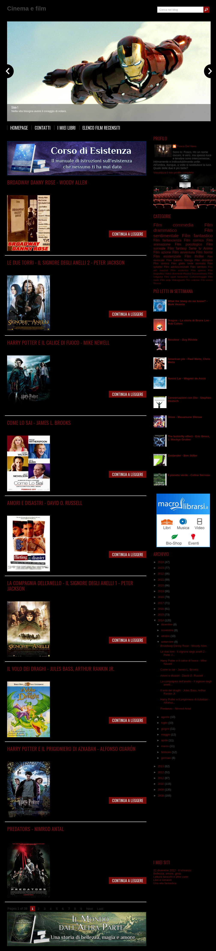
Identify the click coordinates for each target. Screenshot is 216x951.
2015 (161, 614)
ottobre (166, 636)
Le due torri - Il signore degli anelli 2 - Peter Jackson (65, 262)
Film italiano (174, 260)
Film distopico (204, 260)
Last (100, 909)
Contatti (43, 127)
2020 (161, 585)
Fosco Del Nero (186, 146)
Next (89, 909)
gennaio (166, 757)
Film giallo (178, 263)
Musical (157, 283)
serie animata (196, 263)
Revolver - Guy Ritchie (182, 339)
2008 (161, 795)
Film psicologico (188, 244)
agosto (165, 717)
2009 (161, 789)
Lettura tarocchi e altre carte (170, 876)
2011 (161, 778)
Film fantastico (197, 235)
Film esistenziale (167, 256)
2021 (161, 579)
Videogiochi (178, 280)
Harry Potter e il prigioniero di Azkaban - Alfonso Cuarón (71, 748)
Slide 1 (14, 107)
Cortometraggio (198, 276)
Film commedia (50, 188)
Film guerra (198, 270)
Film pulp (165, 280)
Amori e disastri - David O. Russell (44, 502)
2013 (161, 766)
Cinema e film (26, 8)
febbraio (166, 752)
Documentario (199, 273)
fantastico (182, 276)
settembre (167, 641)
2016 (161, 608)
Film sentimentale (86, 429)
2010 (161, 783)
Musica (187, 273)
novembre (167, 630)
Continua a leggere (127, 234)
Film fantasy (52, 268)
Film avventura (183, 252)
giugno (165, 728)
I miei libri (66, 127)
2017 (161, 603)
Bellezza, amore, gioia (167, 873)
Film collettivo (193, 280)
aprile (165, 740)
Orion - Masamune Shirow (185, 417)
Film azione (162, 252)
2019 (161, 591)
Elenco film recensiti (101, 127)
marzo (165, 746)
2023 (161, 567)
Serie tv (195, 248)
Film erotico (207, 280)
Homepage (19, 127)
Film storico (161, 263)
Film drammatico (55, 348)
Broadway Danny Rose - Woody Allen (47, 182)
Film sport (170, 276)
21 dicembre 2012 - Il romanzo (172, 870)
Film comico (47, 429)
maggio (166, 734)
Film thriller (194, 256)
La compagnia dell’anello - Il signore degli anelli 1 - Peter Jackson (70, 585)
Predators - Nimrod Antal (35, 829)
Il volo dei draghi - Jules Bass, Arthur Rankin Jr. (60, 668)
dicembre (167, 624)
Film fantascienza (50, 835)
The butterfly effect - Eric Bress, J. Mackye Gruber (189, 438)
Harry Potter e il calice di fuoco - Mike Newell (58, 342)
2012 (161, 772)
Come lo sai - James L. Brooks (39, 422)
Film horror (68, 835)
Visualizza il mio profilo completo (173, 172)
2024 (161, 562)
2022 (161, 573)
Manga (188, 260)
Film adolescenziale (176, 266)
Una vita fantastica (164, 883)
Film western (198, 266)
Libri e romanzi (162, 880)
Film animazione (51, 675)
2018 (161, 597)
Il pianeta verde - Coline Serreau (189, 475)
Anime (208, 248)
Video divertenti (173, 273)
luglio (164, 722)
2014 (161, 620)
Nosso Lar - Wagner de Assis (187, 378)
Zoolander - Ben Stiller (182, 455)
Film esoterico (179, 270)
